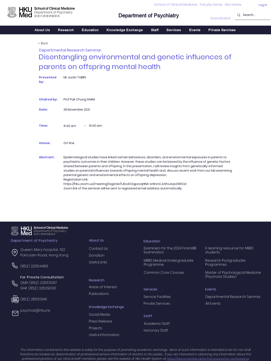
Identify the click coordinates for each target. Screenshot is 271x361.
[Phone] (15, 265)
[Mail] (15, 313)
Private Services (157, 303)
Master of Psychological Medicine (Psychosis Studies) (233, 274)
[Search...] (252, 15)
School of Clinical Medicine (175, 4)
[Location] (15, 253)
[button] (66, 30)
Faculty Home (211, 4)
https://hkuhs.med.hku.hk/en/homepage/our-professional (208, 359)
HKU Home (233, 4)
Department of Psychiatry (148, 15)
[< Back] (52, 43)
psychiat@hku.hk (35, 310)
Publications (99, 293)
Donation (96, 255)
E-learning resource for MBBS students (229, 250)
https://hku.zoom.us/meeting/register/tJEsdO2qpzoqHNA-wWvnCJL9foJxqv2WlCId (125, 184)
